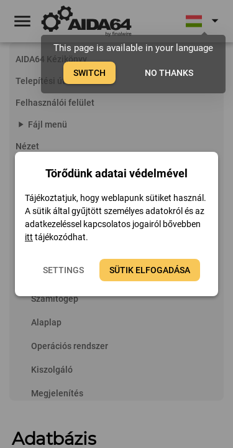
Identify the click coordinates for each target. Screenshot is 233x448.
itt (29, 237)
